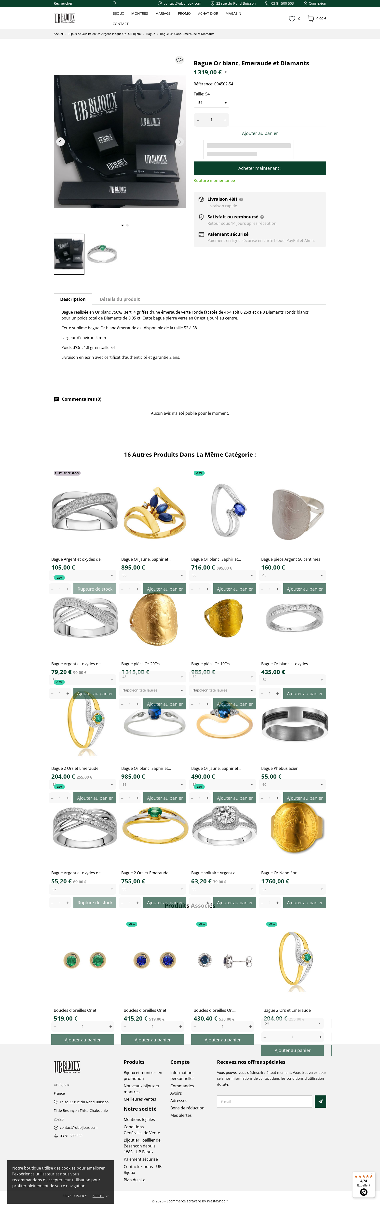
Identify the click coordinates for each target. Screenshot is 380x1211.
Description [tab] (73, 299)
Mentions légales (139, 1119)
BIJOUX (118, 13)
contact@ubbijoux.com (78, 1128)
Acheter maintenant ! (260, 168)
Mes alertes (181, 1115)
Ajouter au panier (260, 133)
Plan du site (134, 1180)
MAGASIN (233, 13)
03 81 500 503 (71, 1136)
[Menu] (372, 1174)
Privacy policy (75, 1196)
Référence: (203, 84)
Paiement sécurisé (141, 1159)
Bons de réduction (187, 1108)
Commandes (182, 1086)
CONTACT (121, 23)
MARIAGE (163, 13)
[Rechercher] (85, 3)
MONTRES (139, 13)
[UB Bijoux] (73, 18)
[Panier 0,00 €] (317, 18)
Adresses (178, 1100)
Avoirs (176, 1093)
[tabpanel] (120, 141)
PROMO (184, 13)
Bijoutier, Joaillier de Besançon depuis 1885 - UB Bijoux (142, 1146)
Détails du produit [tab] (120, 299)
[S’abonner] (320, 1101)
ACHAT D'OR (208, 13)
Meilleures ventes (140, 1099)
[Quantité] (211, 120)
